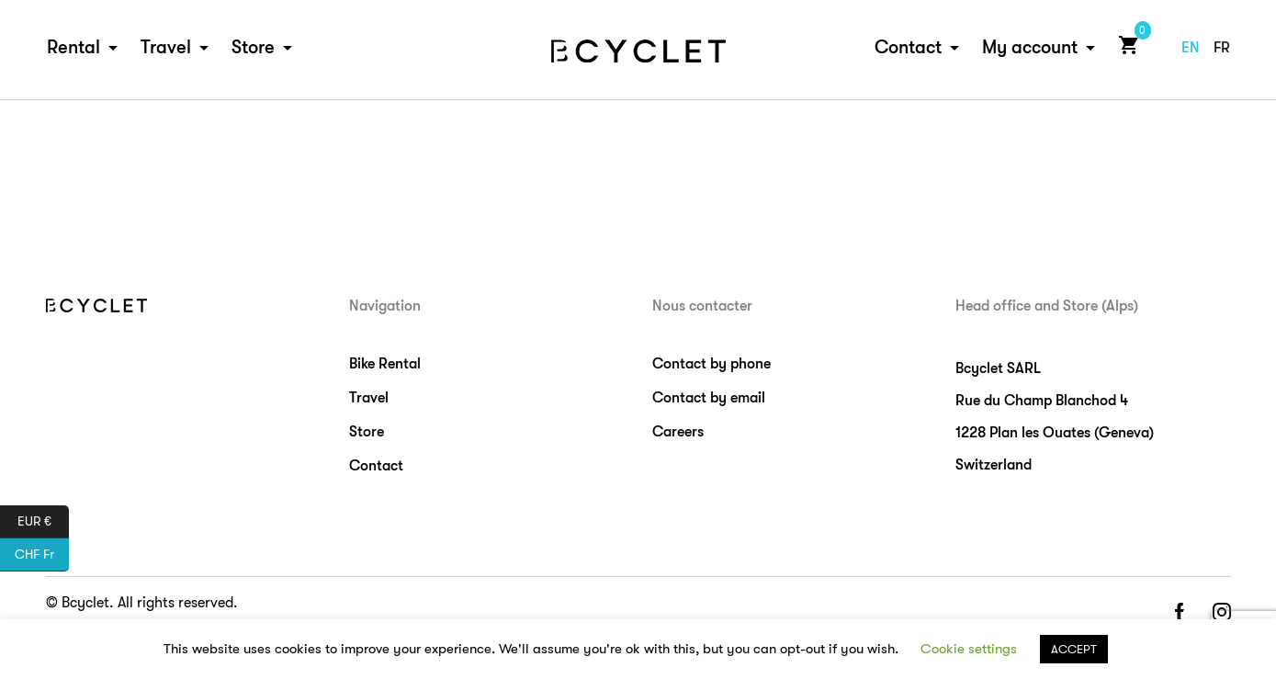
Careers (678, 432)
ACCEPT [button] (1074, 649)
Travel (166, 47)
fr (1222, 48)
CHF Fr (42, 554)
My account (1030, 47)
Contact (908, 47)
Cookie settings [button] (968, 648)
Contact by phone (711, 364)
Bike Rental (385, 364)
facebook (1178, 613)
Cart (1125, 44)
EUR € (43, 521)
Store (253, 47)
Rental (73, 47)
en (1190, 48)
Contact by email (708, 398)
